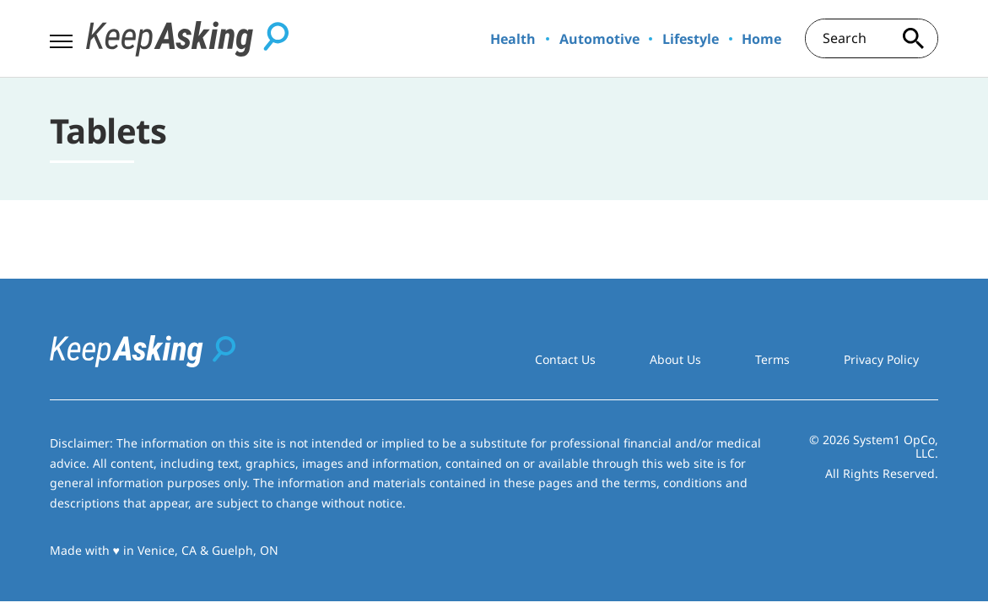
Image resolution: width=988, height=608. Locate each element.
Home (761, 39)
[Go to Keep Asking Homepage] (187, 39)
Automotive (599, 39)
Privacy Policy (881, 359)
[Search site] (912, 38)
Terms (772, 359)
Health (513, 39)
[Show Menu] (61, 37)
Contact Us (565, 359)
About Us (675, 359)
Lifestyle (690, 39)
